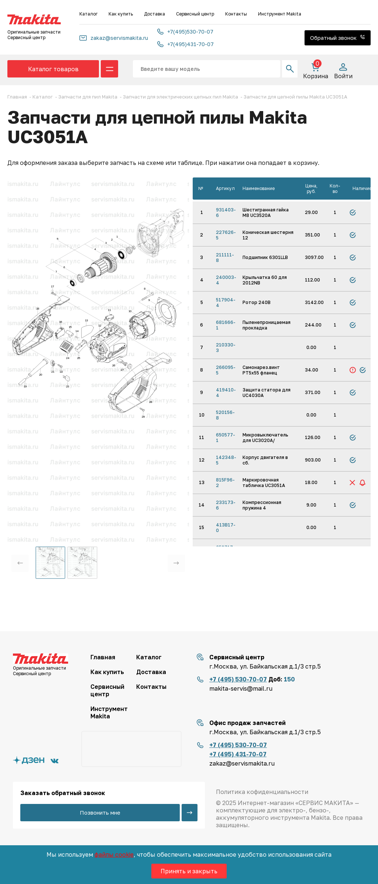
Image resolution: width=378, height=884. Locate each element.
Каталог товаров (53, 69)
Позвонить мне (100, 812)
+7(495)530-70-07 (185, 31)
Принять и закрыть (189, 871)
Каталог (88, 14)
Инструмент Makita (279, 14)
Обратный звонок (337, 37)
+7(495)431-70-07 (185, 44)
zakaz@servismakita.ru (113, 38)
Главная (102, 657)
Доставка (154, 14)
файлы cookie (114, 854)
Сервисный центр (195, 14)
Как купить (121, 14)
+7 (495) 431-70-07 (238, 754)
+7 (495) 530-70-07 (238, 679)
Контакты (236, 14)
